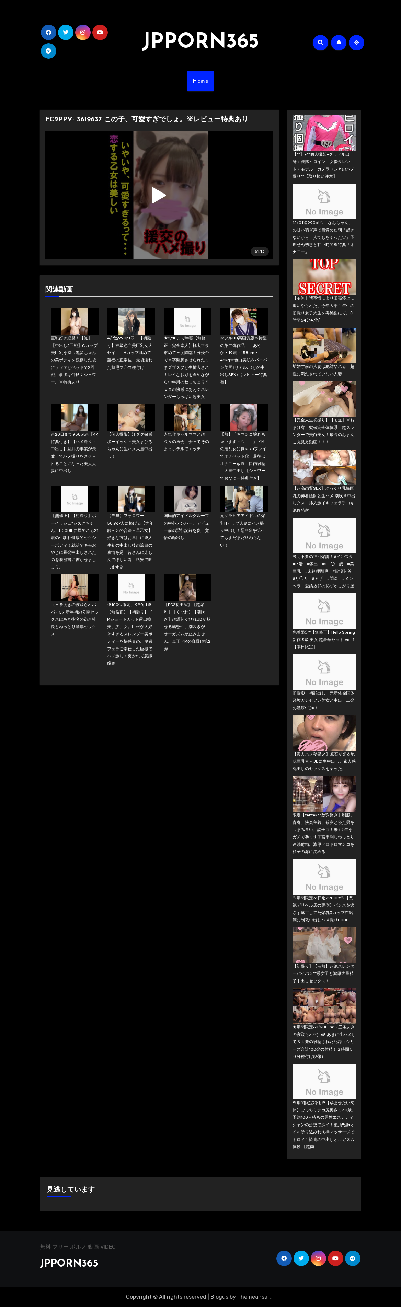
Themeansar (253, 1297)
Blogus (219, 1297)
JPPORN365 (200, 42)
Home (200, 81)
